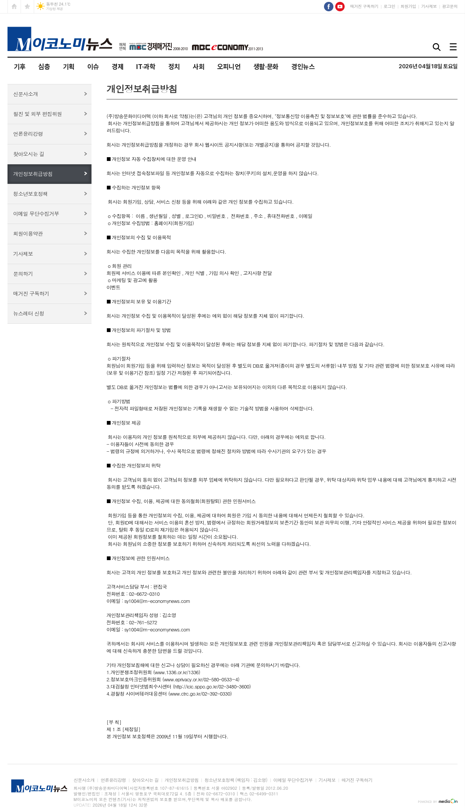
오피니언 (229, 67)
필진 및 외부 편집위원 (37, 113)
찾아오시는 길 (28, 154)
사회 (198, 67)
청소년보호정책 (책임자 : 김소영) (235, 780)
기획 (69, 67)
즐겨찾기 (27, 6)
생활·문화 (266, 67)
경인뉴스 (303, 67)
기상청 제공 (54, 8)
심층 (44, 67)
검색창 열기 (436, 47)
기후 (20, 67)
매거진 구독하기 (364, 6)
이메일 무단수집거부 (36, 213)
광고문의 (450, 6)
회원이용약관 (28, 233)
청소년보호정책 (30, 193)
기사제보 (428, 6)
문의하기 (23, 273)
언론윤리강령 (28, 133)
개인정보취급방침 (32, 173)
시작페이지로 (14, 6)
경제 (117, 67)
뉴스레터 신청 (28, 313)
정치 (174, 67)
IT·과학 (145, 67)
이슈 (93, 67)
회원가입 (408, 6)
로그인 (389, 6)
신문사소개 (25, 94)
